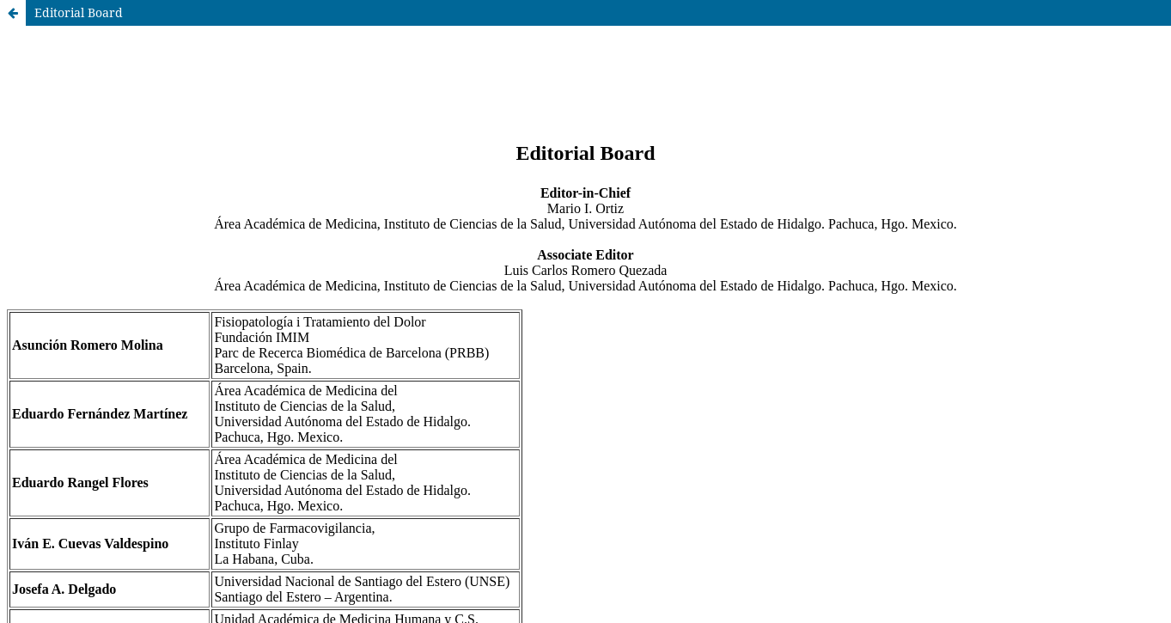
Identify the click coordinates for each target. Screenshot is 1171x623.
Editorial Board (78, 12)
